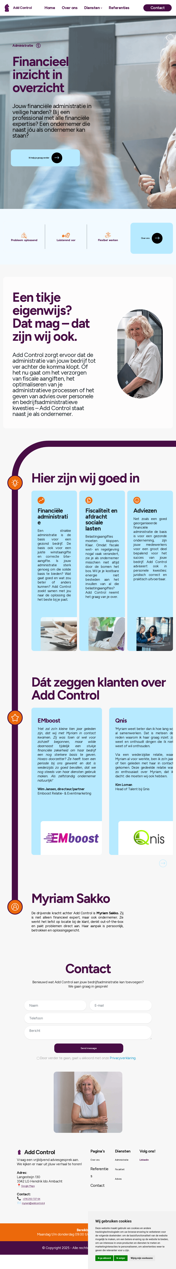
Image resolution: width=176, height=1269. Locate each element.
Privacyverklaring (122, 1072)
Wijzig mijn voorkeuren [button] (142, 1258)
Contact (158, 7)
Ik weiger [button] (120, 1258)
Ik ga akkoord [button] (104, 1258)
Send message (89, 1059)
